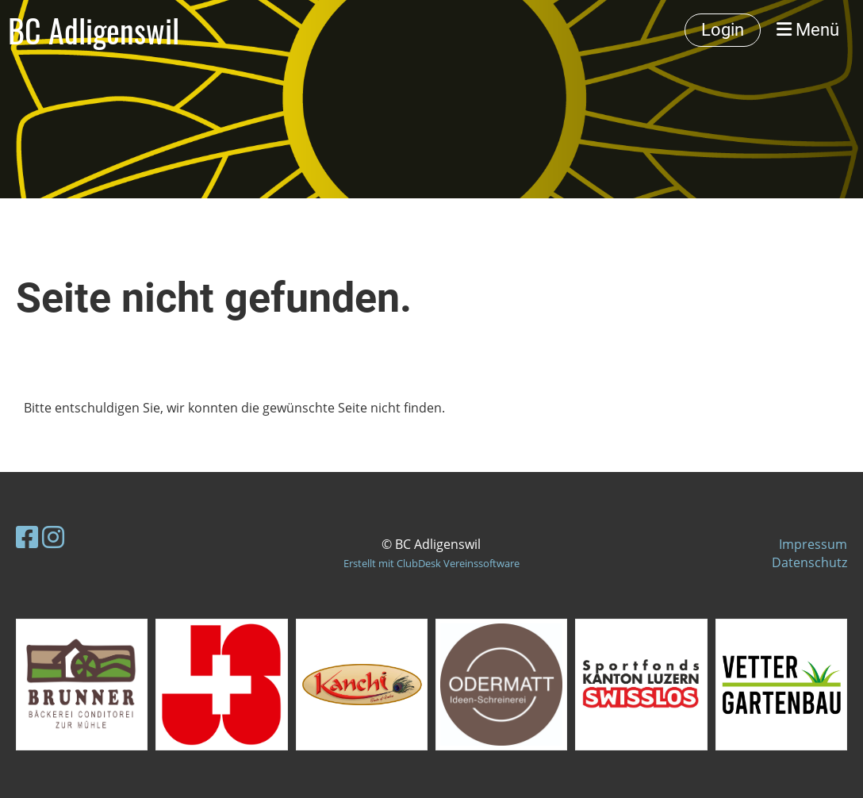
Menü (808, 30)
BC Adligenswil (93, 30)
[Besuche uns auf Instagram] (53, 537)
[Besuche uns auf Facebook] (27, 537)
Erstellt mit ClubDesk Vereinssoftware (431, 563)
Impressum (813, 544)
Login (722, 30)
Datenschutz (809, 562)
